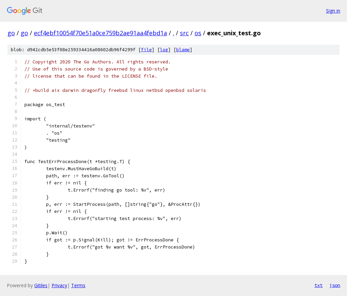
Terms (78, 285)
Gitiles (40, 285)
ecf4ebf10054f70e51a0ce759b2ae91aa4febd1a (100, 33)
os (198, 33)
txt (318, 285)
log (164, 50)
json (334, 285)
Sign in (333, 10)
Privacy (59, 285)
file (146, 50)
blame (183, 50)
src (184, 33)
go (11, 33)
